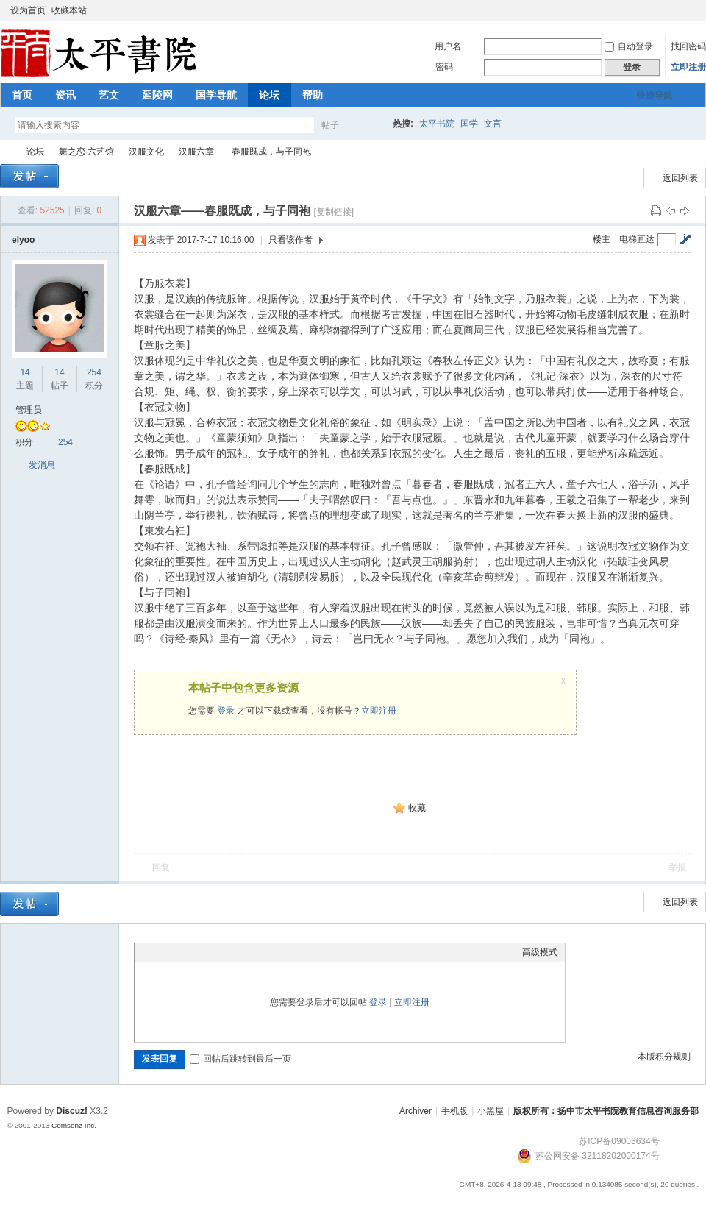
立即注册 (688, 67)
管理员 (28, 410)
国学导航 (216, 95)
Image (178, 952)
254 (94, 372)
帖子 (330, 125)
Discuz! (72, 1111)
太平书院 (436, 123)
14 (24, 372)
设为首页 (28, 10)
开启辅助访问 (678, 10)
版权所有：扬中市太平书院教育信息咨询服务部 (606, 1111)
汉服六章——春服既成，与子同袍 (245, 151)
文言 (493, 123)
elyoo (23, 240)
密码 (444, 67)
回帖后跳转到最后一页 (240, 1059)
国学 (469, 123)
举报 (677, 867)
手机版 (454, 1111)
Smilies (252, 952)
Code (234, 952)
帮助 (312, 95)
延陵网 (157, 95)
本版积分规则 (664, 1056)
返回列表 (680, 178)
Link (197, 952)
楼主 (601, 239)
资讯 (65, 95)
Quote (215, 952)
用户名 (448, 46)
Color (160, 952)
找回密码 (688, 46)
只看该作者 (290, 240)
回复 (161, 867)
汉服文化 (146, 151)
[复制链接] (333, 212)
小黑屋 (490, 1111)
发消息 (42, 465)
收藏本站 (69, 10)
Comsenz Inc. (73, 1125)
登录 (226, 711)
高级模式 (539, 952)
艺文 (109, 95)
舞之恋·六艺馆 (86, 151)
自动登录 (629, 46)
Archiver (415, 1111)
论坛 (269, 95)
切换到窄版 (690, 10)
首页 (22, 95)
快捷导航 (654, 95)
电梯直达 (637, 239)
